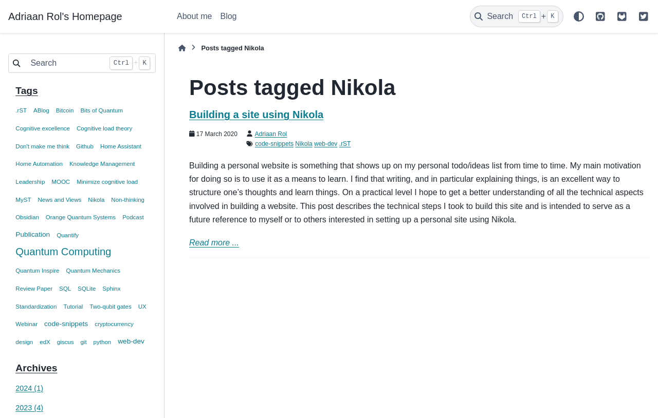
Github (85, 146)
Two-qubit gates (110, 306)
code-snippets (66, 324)
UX (142, 306)
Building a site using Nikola (256, 114)
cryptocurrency (114, 324)
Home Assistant (120, 146)
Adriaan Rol (271, 134)
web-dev (131, 341)
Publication (32, 234)
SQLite (87, 289)
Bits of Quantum (101, 110)
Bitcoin (65, 110)
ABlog (41, 110)
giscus (65, 342)
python (103, 342)
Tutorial (73, 306)
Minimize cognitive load (107, 182)
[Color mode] (579, 16)
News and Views (59, 200)
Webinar (26, 324)
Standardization (36, 306)
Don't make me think (42, 146)
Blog (228, 16)
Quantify (68, 235)
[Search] (516, 16)
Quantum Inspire (37, 271)
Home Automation (39, 164)
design (24, 342)
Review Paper (33, 289)
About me (194, 16)
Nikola (96, 200)
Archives (36, 368)
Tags (26, 90)
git (83, 342)
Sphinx (111, 289)
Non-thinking (127, 200)
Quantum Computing (63, 251)
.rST (21, 110)
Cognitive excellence (42, 128)
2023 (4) (29, 408)
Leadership (30, 182)
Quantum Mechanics (93, 271)
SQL (65, 289)
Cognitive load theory (104, 128)
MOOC (60, 182)
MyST (23, 200)
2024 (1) (29, 388)
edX (45, 342)
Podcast (133, 217)
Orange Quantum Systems (81, 217)
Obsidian (27, 217)
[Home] (182, 48)
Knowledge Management (102, 164)
